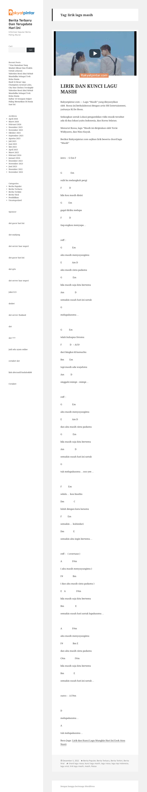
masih (87, 766)
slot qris (12, 269)
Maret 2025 (14, 152)
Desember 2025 (16, 127)
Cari (10, 46)
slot (10, 326)
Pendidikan (14, 197)
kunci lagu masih (92, 763)
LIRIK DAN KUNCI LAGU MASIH (88, 89)
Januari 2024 (14, 158)
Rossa (93, 766)
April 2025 (13, 149)
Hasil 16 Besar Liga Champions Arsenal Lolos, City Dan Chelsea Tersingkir (21, 85)
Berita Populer (15, 186)
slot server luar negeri (19, 246)
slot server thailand (17, 315)
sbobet (12, 303)
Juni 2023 (13, 166)
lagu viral (64, 766)
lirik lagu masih (77, 766)
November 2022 (16, 172)
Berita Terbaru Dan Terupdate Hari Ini (20, 24)
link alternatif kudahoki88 (20, 372)
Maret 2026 (14, 121)
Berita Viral (14, 194)
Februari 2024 (15, 155)
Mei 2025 (13, 147)
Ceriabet (12, 384)
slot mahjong (14, 234)
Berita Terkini (15, 192)
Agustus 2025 (14, 138)
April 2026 (13, 119)
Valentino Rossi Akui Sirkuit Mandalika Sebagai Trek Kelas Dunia (21, 76)
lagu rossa (105, 763)
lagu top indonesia (120, 763)
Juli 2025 (12, 141)
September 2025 (16, 135)
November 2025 (16, 130)
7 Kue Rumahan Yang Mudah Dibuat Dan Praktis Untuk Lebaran (20, 68)
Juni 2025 (13, 144)
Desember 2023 (16, 161)
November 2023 (16, 163)
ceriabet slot (14, 361)
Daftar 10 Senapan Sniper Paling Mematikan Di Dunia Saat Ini (21, 101)
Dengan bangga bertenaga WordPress (77, 786)
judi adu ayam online (18, 349)
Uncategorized (15, 200)
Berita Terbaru (15, 189)
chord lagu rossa (76, 763)
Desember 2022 (16, 169)
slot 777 (12, 338)
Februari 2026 (15, 124)
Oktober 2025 (15, 133)
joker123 (12, 292)
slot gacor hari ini (16, 223)
